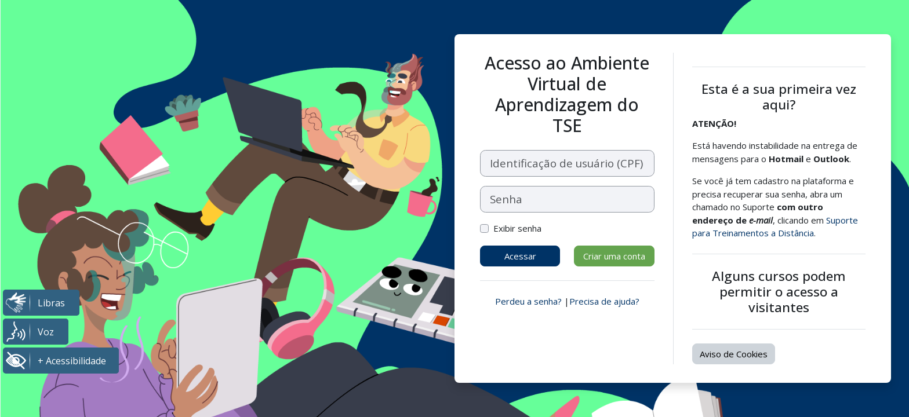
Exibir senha (517, 228)
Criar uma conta (614, 256)
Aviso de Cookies (734, 354)
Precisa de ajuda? (604, 301)
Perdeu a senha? (528, 301)
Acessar (520, 256)
